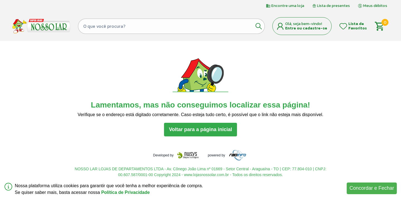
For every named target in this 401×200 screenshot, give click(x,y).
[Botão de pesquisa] (258, 26)
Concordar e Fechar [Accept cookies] (371, 188)
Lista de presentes (331, 6)
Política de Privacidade (125, 192)
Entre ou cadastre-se (306, 28)
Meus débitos (372, 6)
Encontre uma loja (285, 6)
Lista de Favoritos (357, 26)
